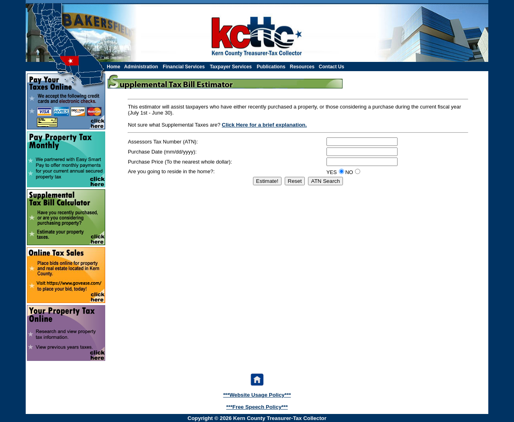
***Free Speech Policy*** (257, 407)
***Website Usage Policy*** (257, 395)
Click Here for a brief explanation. (264, 125)
